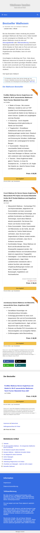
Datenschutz (14, 423)
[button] (8, 361)
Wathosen (25, 26)
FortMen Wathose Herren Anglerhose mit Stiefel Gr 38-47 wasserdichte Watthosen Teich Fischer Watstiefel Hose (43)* (18, 97)
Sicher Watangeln (8, 457)
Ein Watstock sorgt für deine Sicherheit (14, 450)
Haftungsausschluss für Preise (12, 426)
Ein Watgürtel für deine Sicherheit (13, 454)
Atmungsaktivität (8, 42)
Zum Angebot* (20, 178)
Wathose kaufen (20, 5)
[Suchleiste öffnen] (37, 14)
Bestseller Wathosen (9, 466)
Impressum (7, 423)
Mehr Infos (32, 81)
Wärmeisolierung (23, 42)
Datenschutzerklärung (11, 486)
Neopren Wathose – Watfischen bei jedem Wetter (17, 452)
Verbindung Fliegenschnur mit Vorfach (14, 461)
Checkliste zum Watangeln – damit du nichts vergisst (18, 464)
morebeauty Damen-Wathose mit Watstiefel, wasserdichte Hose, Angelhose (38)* (19, 304)
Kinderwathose (8, 459)
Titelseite (6, 443)
